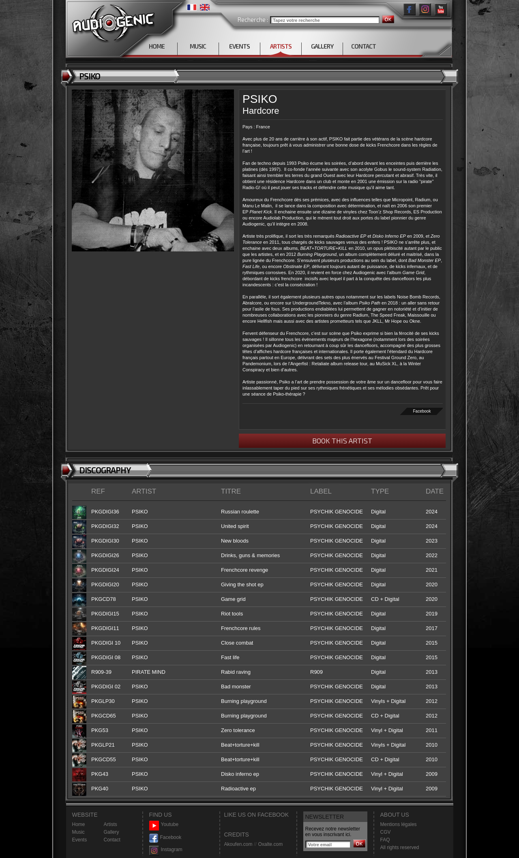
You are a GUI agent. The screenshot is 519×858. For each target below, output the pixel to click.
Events (79, 840)
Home (78, 824)
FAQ (385, 840)
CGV (385, 832)
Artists (110, 824)
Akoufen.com (238, 844)
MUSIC (198, 46)
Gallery (111, 832)
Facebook (422, 411)
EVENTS (239, 46)
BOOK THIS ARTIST (342, 440)
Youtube (164, 824)
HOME (157, 46)
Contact (112, 840)
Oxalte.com (270, 844)
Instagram (165, 850)
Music (78, 832)
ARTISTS (281, 46)
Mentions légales (398, 824)
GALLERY (322, 46)
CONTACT (363, 46)
